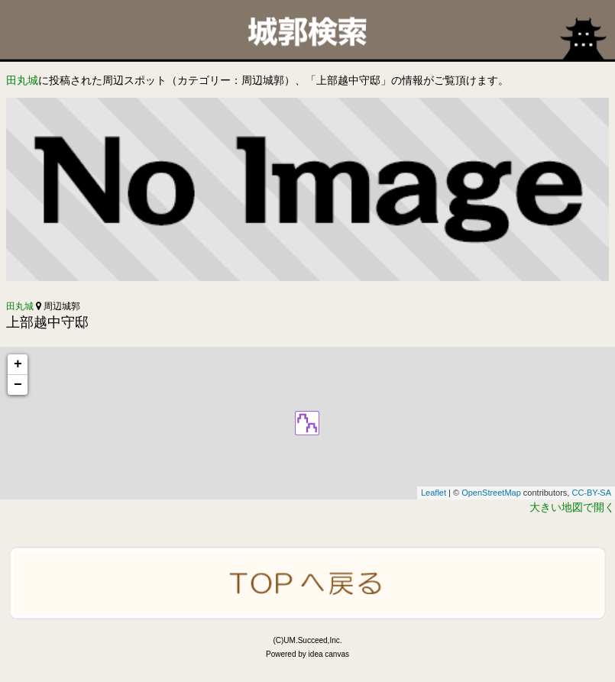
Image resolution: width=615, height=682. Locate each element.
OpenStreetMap (491, 492)
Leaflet (433, 492)
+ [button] (18, 364)
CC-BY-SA (591, 492)
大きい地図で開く (572, 507)
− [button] (18, 385)
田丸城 (22, 80)
